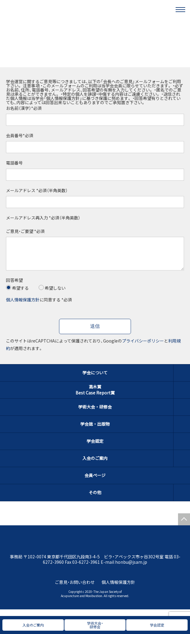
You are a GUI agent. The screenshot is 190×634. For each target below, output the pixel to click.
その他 (95, 498)
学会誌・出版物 (95, 430)
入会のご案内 (95, 464)
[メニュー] (180, 9)
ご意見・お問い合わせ (75, 588)
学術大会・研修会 (95, 413)
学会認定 (95, 447)
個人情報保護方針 (23, 306)
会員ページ (95, 481)
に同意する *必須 (39, 306)
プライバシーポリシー (143, 347)
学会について (95, 379)
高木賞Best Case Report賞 (95, 396)
